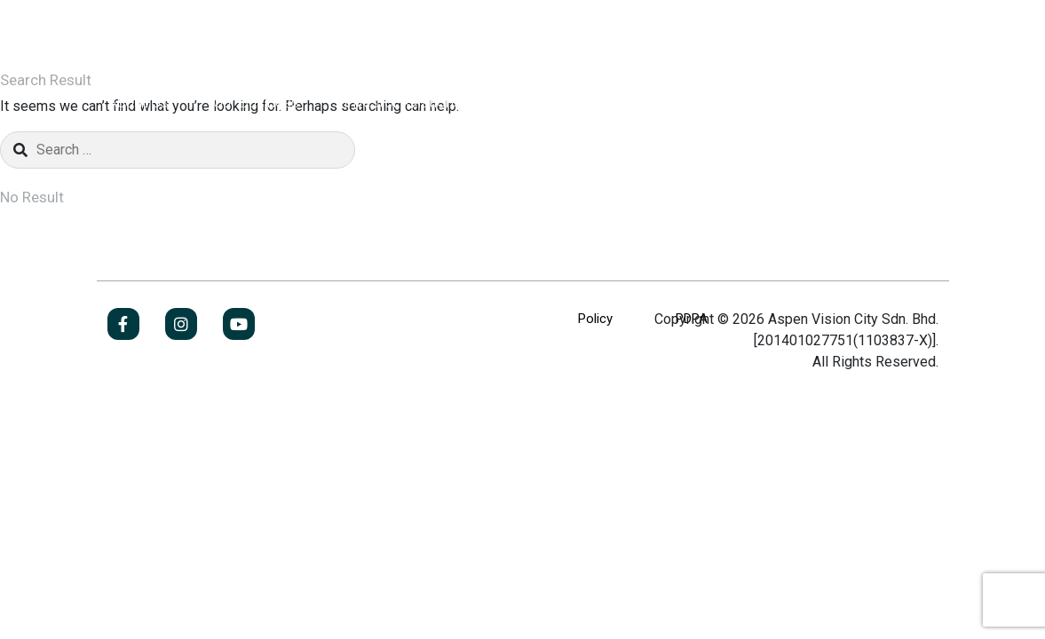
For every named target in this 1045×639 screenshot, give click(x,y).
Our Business (256, 102)
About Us (138, 102)
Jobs (886, 102)
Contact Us (662, 102)
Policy (595, 319)
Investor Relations (403, 102)
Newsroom (543, 102)
